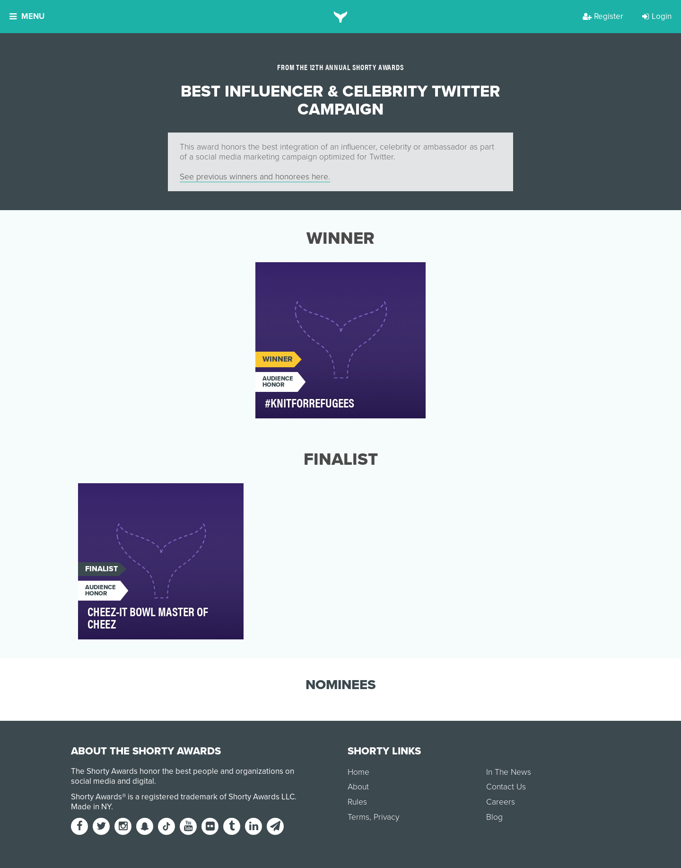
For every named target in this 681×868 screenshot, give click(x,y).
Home (358, 772)
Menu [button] (26, 16)
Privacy (386, 817)
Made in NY (91, 807)
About (358, 787)
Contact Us (506, 787)
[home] (341, 16)
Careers (500, 802)
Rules (357, 802)
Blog (494, 817)
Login (657, 16)
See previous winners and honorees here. (255, 177)
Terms (358, 817)
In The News (508, 772)
